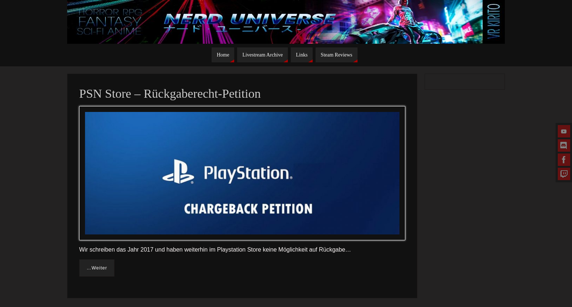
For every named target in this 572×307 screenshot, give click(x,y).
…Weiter (96, 268)
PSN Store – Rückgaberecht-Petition (170, 93)
